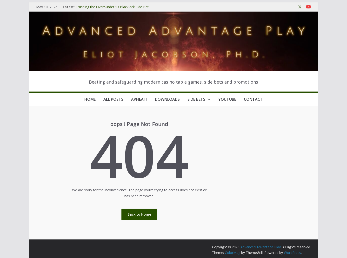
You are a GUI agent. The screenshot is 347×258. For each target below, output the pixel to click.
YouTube (227, 99)
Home (90, 99)
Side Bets (196, 99)
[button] (208, 99)
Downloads (167, 99)
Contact (253, 99)
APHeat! (139, 99)
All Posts (113, 99)
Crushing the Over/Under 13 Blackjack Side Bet (112, 7)
